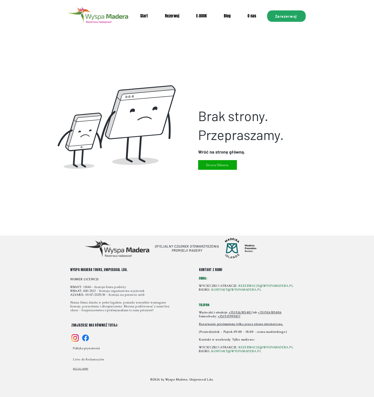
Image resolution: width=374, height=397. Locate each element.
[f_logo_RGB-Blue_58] (85, 338)
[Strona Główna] (217, 165)
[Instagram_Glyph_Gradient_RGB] (75, 338)
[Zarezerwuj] (286, 16)
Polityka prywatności (86, 348)
